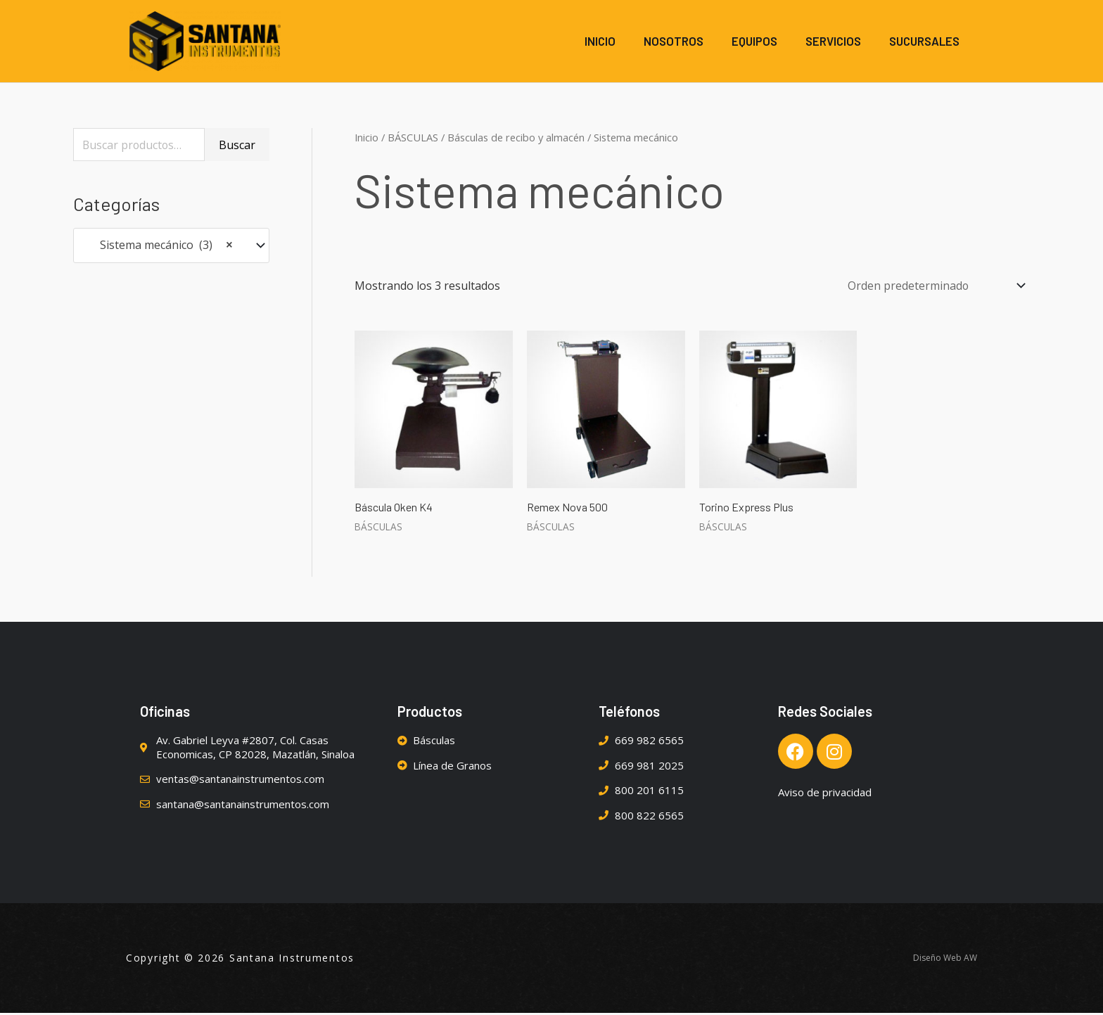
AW (970, 960)
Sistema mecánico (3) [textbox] (157, 247)
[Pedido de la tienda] (932, 287)
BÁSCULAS (413, 139)
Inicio (366, 139)
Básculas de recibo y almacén (516, 139)
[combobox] (171, 247)
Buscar (237, 146)
